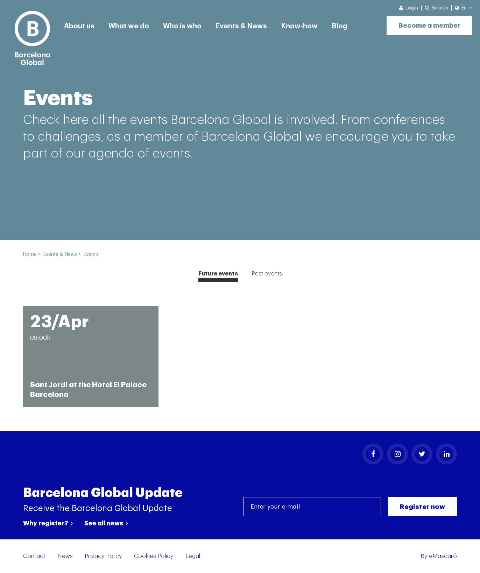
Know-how (299, 26)
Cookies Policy (154, 556)
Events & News (241, 26)
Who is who (182, 26)
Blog (339, 26)
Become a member (429, 25)
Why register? (48, 523)
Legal (192, 556)
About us (79, 26)
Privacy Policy (103, 556)
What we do (128, 26)
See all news (106, 523)
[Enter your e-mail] (312, 506)
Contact (34, 556)
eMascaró (443, 556)
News (65, 556)
